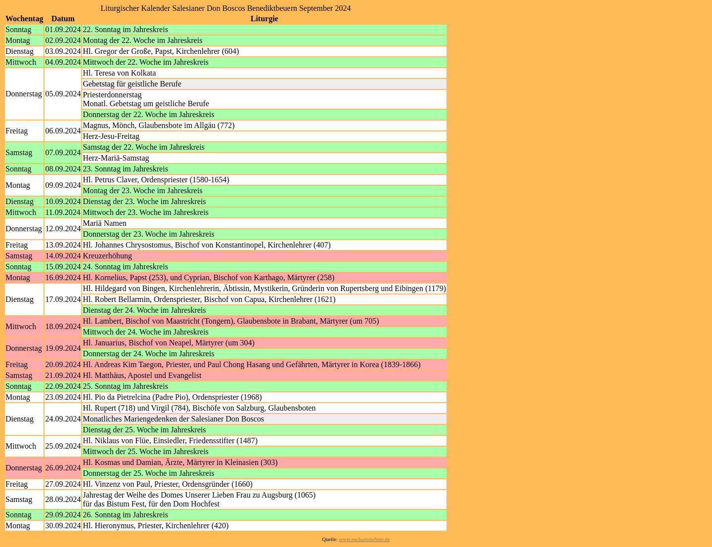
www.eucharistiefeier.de (364, 539)
